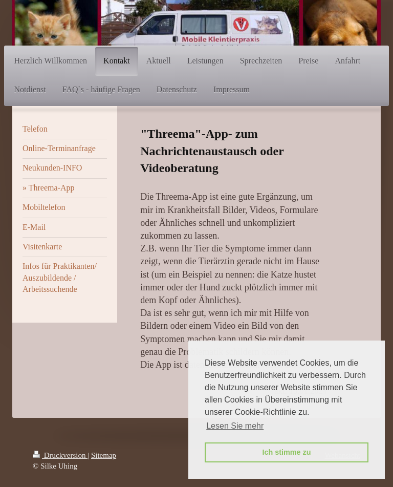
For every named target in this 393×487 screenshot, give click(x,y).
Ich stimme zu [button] (286, 452)
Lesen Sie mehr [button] (235, 425)
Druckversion (60, 455)
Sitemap (103, 455)
